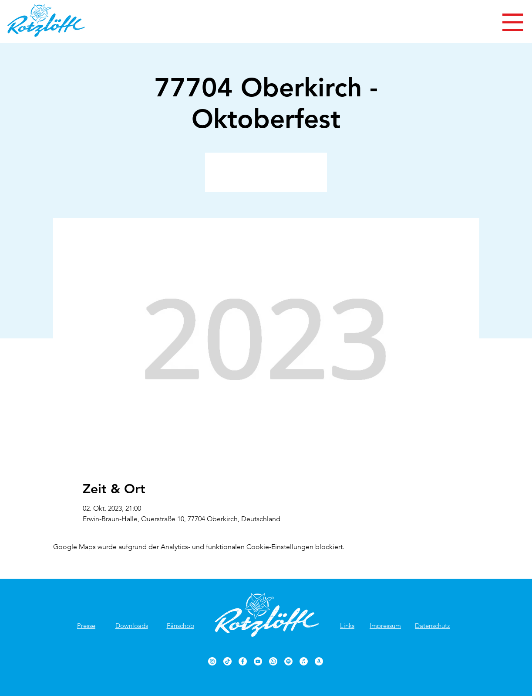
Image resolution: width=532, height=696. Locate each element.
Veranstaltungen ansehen (266, 177)
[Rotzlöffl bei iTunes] (304, 661)
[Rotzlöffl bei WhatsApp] (273, 661)
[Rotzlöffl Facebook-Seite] (243, 661)
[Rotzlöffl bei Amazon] (319, 661)
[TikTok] (227, 661)
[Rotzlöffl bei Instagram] (212, 661)
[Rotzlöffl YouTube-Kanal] (258, 661)
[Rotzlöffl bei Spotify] (288, 661)
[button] (512, 22)
